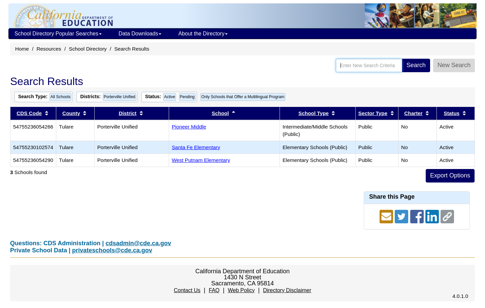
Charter (413, 113)
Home (22, 49)
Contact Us (187, 290)
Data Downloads (140, 33)
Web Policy (241, 290)
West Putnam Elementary (201, 160)
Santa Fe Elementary (196, 147)
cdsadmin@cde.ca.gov (138, 243)
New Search (454, 65)
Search (416, 65)
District (127, 113)
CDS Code (29, 113)
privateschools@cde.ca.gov (112, 250)
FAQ (214, 290)
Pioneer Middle (189, 127)
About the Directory (203, 33)
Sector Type (372, 113)
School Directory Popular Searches (58, 33)
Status (452, 113)
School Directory (87, 49)
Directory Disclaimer (287, 290)
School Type (313, 113)
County (71, 113)
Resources (49, 49)
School (220, 113)
